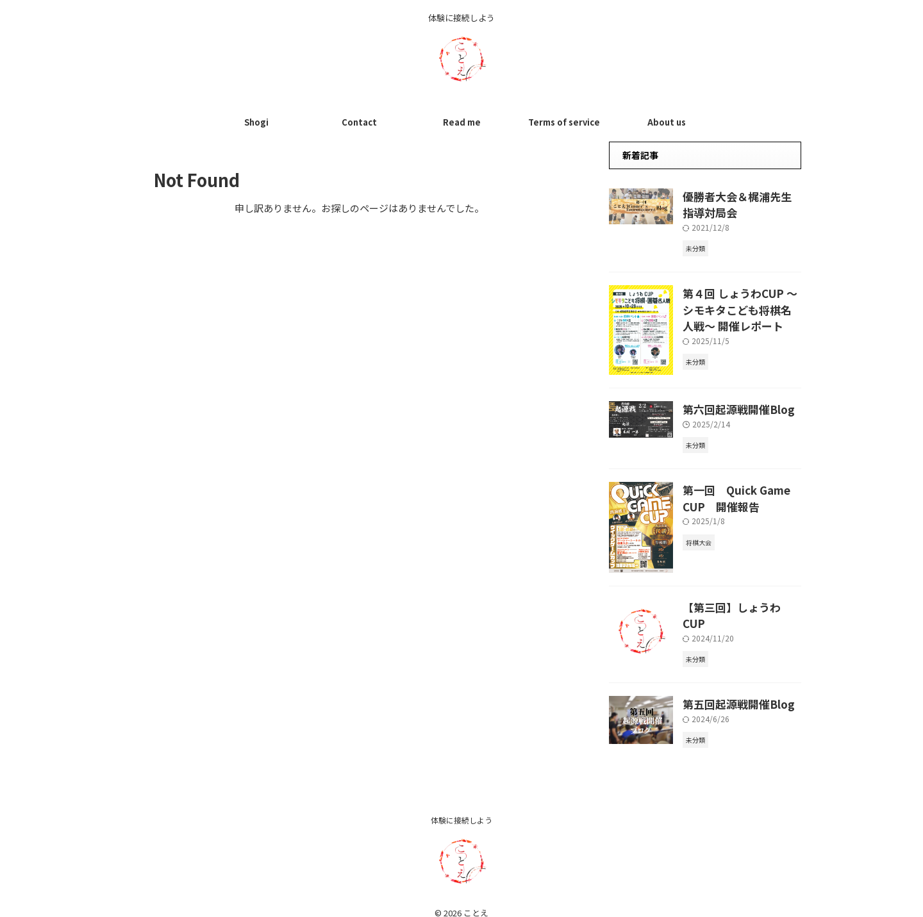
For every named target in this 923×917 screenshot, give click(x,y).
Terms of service (564, 122)
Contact (359, 122)
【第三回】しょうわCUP (733, 600)
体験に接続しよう (461, 805)
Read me (462, 122)
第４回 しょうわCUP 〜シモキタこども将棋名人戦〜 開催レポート (742, 302)
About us (666, 122)
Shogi (256, 122)
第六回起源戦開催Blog (729, 404)
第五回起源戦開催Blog (729, 690)
